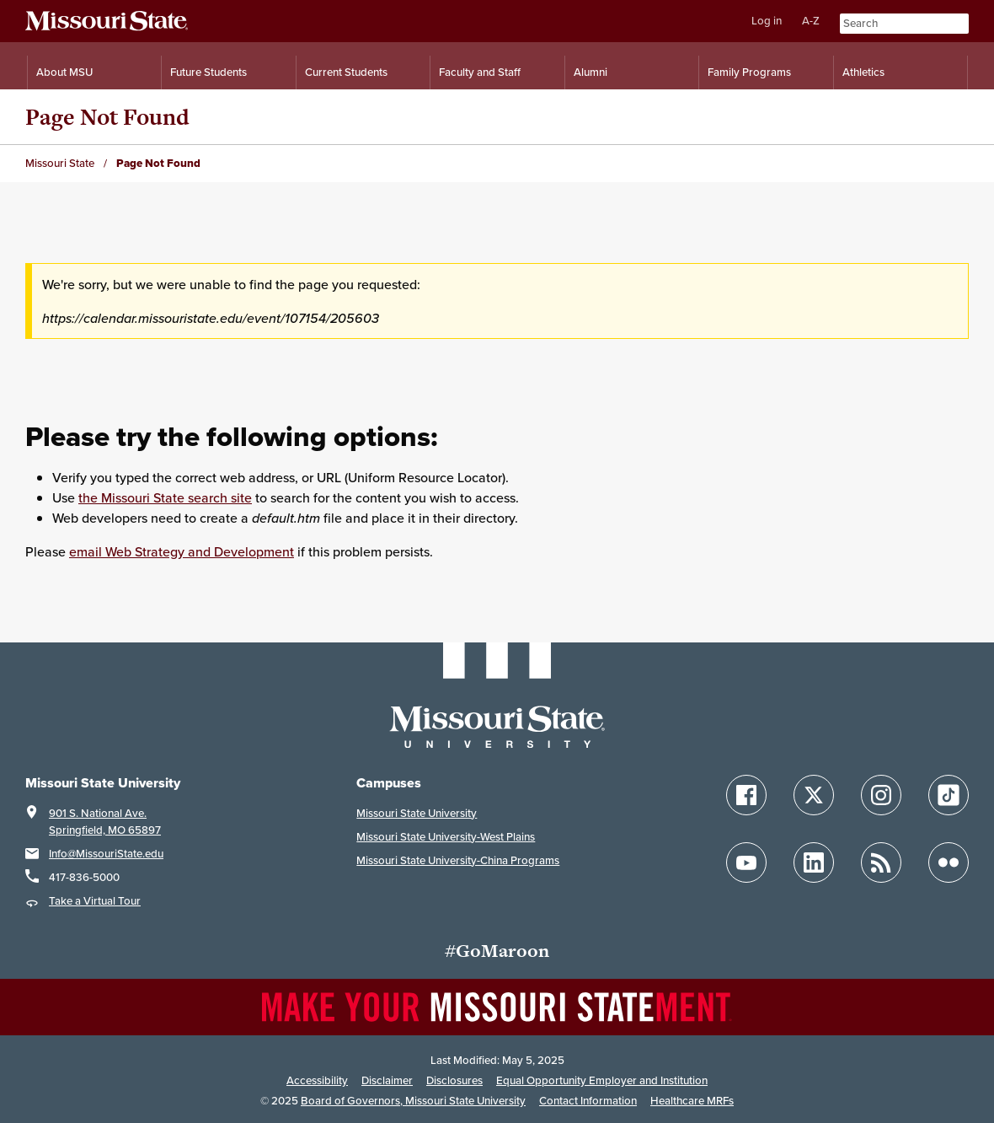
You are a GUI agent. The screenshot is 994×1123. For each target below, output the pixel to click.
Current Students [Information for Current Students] (346, 72)
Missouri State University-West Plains (445, 837)
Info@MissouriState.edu (106, 854)
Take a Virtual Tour (95, 901)
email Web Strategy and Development (181, 551)
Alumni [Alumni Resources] (590, 72)
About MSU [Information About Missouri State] (64, 72)
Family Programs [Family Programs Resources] (749, 72)
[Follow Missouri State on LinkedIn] (814, 862)
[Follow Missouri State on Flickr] (948, 862)
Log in (766, 21)
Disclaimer (387, 1080)
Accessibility (317, 1080)
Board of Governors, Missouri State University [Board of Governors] (413, 1101)
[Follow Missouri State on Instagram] (881, 795)
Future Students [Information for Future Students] (208, 72)
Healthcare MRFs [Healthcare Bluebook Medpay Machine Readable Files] (692, 1101)
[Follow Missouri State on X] (814, 795)
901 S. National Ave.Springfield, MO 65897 (105, 821)
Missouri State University (416, 813)
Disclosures (454, 1080)
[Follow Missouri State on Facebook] (746, 795)
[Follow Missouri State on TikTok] (948, 795)
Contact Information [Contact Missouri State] (588, 1101)
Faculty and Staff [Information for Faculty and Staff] (480, 72)
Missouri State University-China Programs (457, 860)
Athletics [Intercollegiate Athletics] (863, 72)
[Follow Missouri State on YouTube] (746, 862)
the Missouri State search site (165, 497)
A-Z (811, 21)
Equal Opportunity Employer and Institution (602, 1080)
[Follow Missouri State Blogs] (881, 862)
